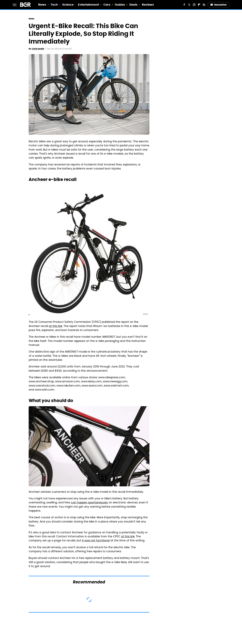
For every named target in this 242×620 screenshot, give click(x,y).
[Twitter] (189, 4)
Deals (133, 4)
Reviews (148, 4)
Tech (54, 4)
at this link (55, 326)
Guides (120, 4)
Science (68, 4)
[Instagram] (194, 4)
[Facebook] (184, 4)
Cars (106, 4)
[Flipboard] (199, 4)
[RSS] (204, 4)
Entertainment (88, 4)
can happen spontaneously (89, 503)
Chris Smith (38, 48)
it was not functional (96, 541)
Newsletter (218, 4)
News (42, 4)
